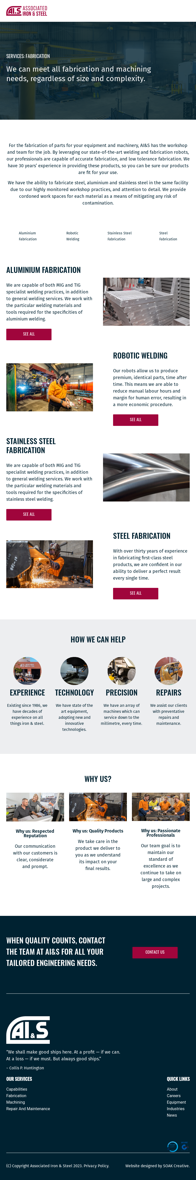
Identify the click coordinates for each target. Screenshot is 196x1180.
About (172, 1089)
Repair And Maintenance (28, 1109)
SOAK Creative (176, 1165)
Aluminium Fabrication (28, 236)
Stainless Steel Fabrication (120, 236)
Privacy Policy (96, 1165)
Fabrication (16, 1096)
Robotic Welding (72, 236)
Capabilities (16, 1089)
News (172, 1115)
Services (15, 56)
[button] (29, 335)
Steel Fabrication (168, 236)
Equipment (176, 1102)
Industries (176, 1109)
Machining (15, 1102)
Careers (174, 1096)
